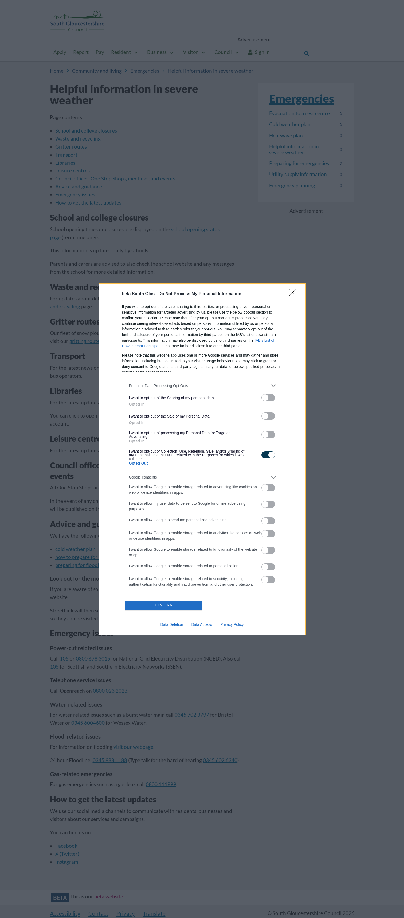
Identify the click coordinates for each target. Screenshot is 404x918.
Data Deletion (171, 624)
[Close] (294, 294)
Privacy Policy (232, 624)
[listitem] (202, 386)
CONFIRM (164, 605)
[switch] (268, 397)
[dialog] (202, 459)
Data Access (201, 624)
